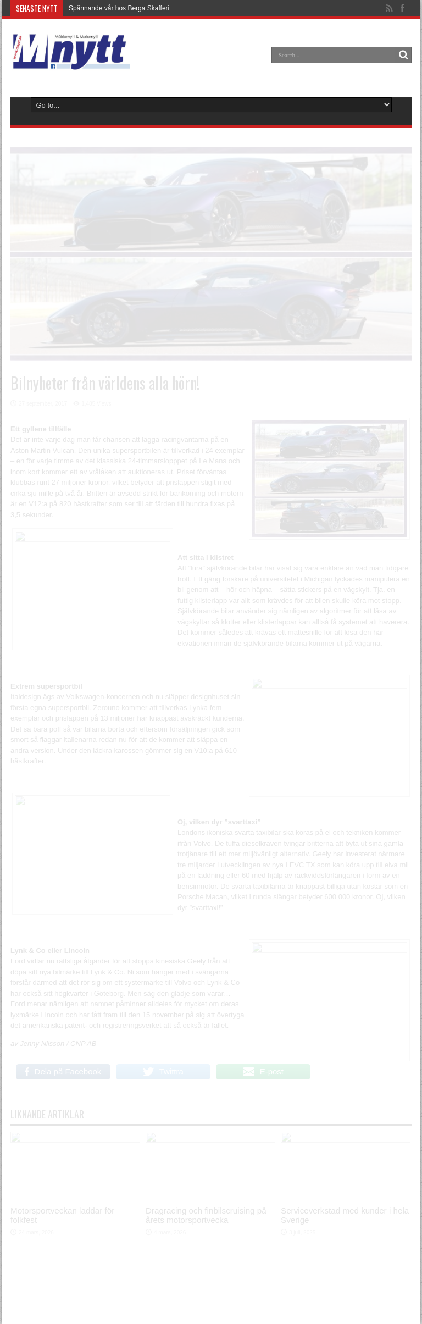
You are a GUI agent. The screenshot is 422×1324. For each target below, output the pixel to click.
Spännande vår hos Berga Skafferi (119, 8)
